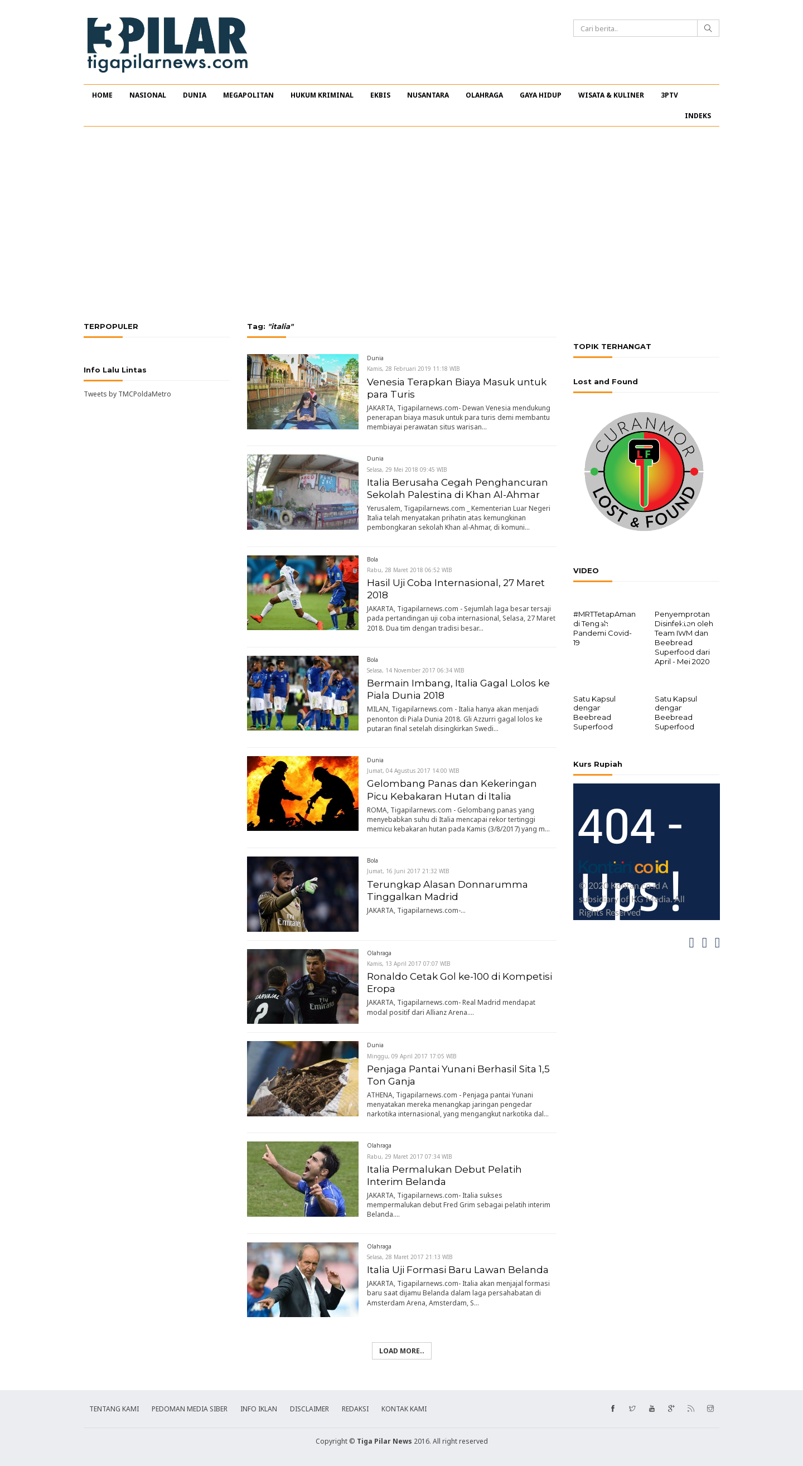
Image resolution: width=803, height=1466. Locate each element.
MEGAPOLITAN (248, 95)
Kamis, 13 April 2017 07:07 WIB (409, 963)
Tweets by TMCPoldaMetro (127, 394)
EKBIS (380, 95)
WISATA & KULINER (611, 95)
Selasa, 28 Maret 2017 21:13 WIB (410, 1257)
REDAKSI (355, 1409)
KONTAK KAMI (404, 1409)
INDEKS (698, 115)
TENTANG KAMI (114, 1409)
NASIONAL (147, 95)
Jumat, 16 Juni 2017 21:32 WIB (408, 871)
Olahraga (379, 953)
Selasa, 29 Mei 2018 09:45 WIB (407, 469)
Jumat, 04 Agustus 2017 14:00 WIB (413, 771)
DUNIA (194, 95)
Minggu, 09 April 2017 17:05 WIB (412, 1056)
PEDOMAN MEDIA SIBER (190, 1409)
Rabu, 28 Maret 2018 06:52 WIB (409, 570)
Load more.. (401, 1351)
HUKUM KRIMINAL (322, 95)
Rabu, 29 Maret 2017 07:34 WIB (409, 1156)
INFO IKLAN (258, 1409)
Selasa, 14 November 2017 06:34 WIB (416, 670)
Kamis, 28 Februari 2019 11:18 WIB (413, 368)
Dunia (375, 358)
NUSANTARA (428, 95)
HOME (102, 95)
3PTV (669, 95)
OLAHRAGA (484, 95)
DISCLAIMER (309, 1409)
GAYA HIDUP (541, 95)
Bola (372, 559)
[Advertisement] (401, 224)
